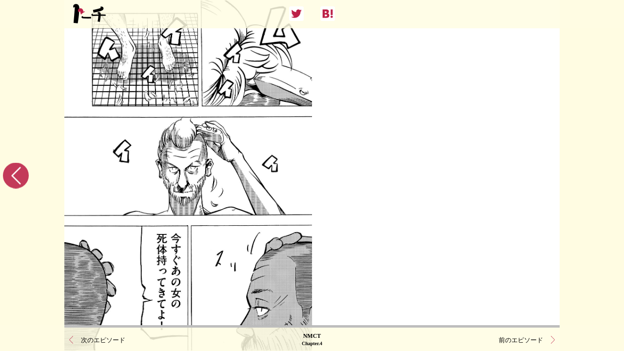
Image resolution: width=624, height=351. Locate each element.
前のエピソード (521, 339)
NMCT (312, 339)
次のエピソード (103, 339)
